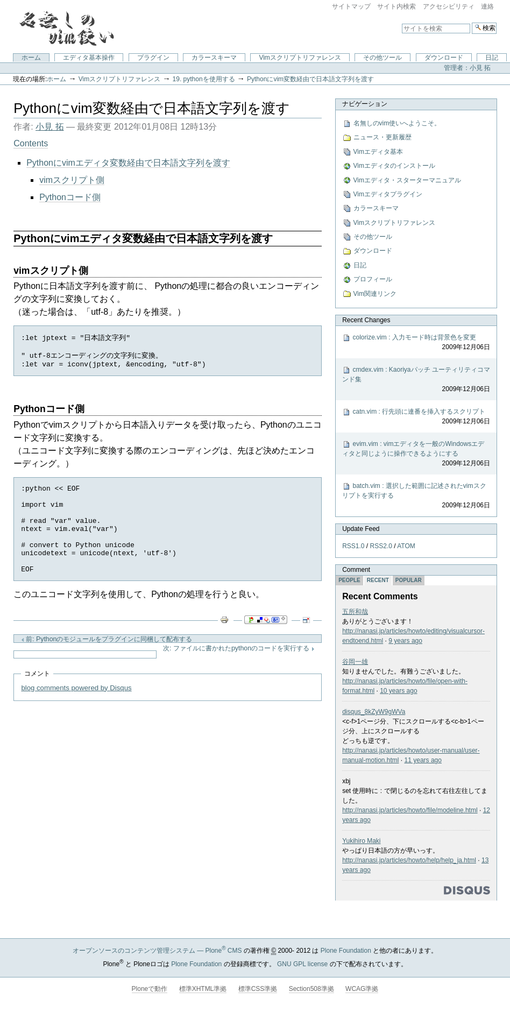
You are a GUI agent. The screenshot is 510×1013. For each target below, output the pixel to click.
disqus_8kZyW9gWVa (373, 712)
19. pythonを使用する (204, 79)
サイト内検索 (396, 6)
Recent (378, 580)
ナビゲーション (364, 104)
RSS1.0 (353, 546)
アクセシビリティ (448, 6)
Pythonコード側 (70, 197)
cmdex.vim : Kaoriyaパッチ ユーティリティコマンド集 (416, 380)
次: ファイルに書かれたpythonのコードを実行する (239, 670)
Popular (408, 580)
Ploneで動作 (150, 989)
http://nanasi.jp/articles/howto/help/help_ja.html (409, 860)
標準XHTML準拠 (203, 989)
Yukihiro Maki (361, 841)
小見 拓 (49, 126)
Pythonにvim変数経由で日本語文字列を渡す (310, 79)
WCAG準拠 (361, 989)
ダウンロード (443, 57)
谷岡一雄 (355, 661)
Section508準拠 (311, 989)
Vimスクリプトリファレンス (300, 57)
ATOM (406, 546)
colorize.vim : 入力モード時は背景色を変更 (416, 343)
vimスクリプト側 (71, 180)
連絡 (487, 6)
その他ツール (382, 57)
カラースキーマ (214, 57)
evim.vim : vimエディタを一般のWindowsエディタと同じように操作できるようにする (416, 454)
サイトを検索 (401, 22)
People (349, 580)
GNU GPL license (302, 964)
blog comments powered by (76, 710)
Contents (30, 143)
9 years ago (405, 640)
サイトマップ (351, 6)
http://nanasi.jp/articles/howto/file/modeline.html (409, 810)
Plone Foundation (346, 950)
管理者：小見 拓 (467, 68)
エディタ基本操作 (89, 57)
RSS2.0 (381, 546)
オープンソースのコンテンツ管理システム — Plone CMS (157, 950)
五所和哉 (355, 611)
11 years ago (423, 760)
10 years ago (398, 691)
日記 (491, 57)
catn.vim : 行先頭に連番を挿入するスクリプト (416, 417)
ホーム (31, 57)
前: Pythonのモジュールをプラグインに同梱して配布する (107, 661)
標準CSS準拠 (258, 989)
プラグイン (153, 57)
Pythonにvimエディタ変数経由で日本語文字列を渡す (128, 162)
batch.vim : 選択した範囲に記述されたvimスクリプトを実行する (416, 496)
